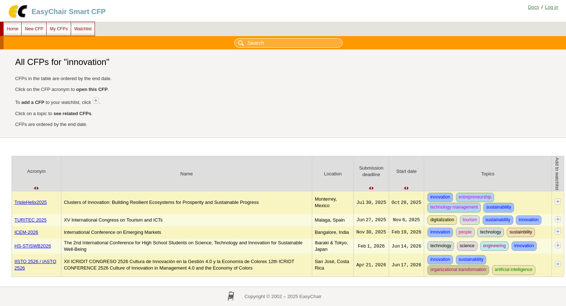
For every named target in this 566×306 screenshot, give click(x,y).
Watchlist (83, 28)
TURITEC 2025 (30, 220)
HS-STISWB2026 (32, 246)
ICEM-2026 (26, 232)
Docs (533, 7)
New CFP (34, 28)
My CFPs (59, 28)
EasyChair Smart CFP (68, 12)
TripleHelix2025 (30, 202)
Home (12, 28)
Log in (551, 7)
